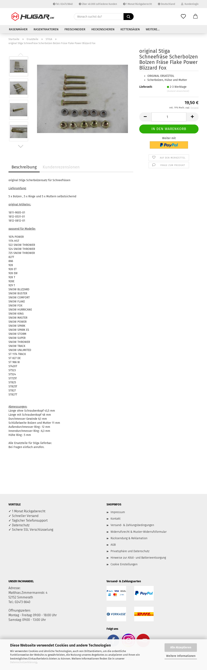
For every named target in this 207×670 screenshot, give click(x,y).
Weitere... (153, 29)
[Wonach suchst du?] (129, 16)
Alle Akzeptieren (180, 647)
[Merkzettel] (183, 16)
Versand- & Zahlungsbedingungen (132, 525)
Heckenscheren (102, 29)
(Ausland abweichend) (178, 91)
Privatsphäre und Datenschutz (130, 551)
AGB (113, 544)
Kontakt (115, 518)
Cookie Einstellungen (124, 564)
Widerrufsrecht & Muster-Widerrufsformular (139, 532)
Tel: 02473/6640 (63, 4)
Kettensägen (130, 29)
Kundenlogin (190, 4)
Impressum (118, 512)
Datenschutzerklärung (23, 662)
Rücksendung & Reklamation (129, 538)
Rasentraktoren (46, 29)
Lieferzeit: (145, 87)
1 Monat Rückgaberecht (137, 4)
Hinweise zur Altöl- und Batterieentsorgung (138, 557)
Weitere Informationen (180, 656)
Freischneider (74, 29)
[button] (195, 16)
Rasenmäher (18, 29)
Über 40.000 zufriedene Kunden (98, 4)
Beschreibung (24, 167)
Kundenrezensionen (61, 167)
